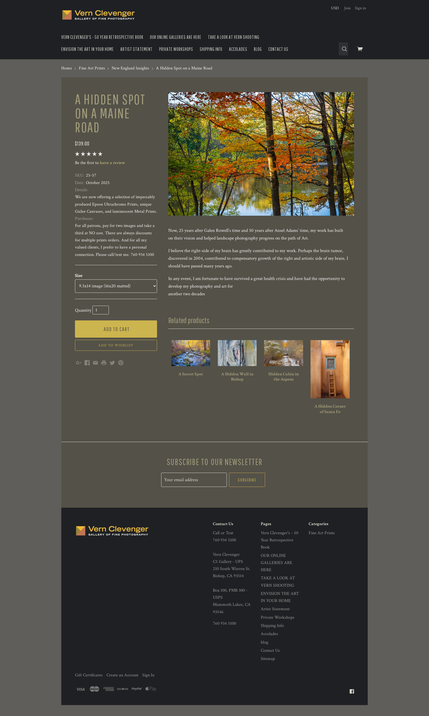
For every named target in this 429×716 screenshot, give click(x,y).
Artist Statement (136, 49)
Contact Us (278, 49)
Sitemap (268, 659)
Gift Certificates (89, 675)
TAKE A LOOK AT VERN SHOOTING (233, 37)
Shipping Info (211, 49)
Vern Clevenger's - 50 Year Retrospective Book (102, 37)
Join (347, 8)
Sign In (148, 675)
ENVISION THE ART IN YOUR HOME (87, 49)
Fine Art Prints (322, 533)
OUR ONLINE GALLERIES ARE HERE (175, 37)
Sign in (360, 8)
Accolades (238, 49)
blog (258, 49)
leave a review (112, 163)
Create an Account (122, 675)
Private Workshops (176, 49)
